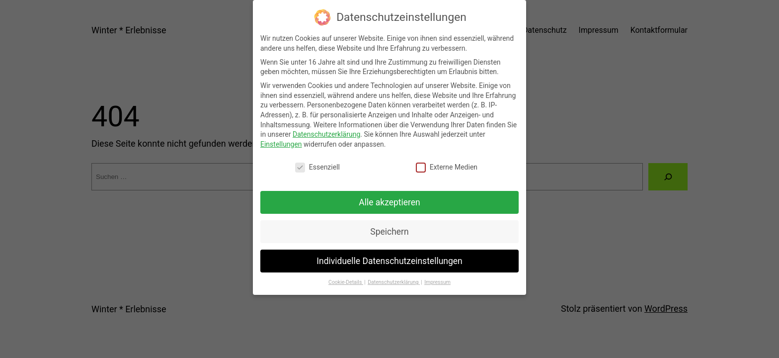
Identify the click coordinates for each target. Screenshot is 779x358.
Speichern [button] (389, 224)
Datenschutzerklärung (326, 127)
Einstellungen (281, 137)
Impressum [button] (437, 275)
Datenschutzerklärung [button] (394, 275)
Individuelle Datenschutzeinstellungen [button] (389, 254)
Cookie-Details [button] (345, 275)
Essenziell (317, 160)
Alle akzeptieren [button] (389, 195)
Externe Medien (446, 160)
